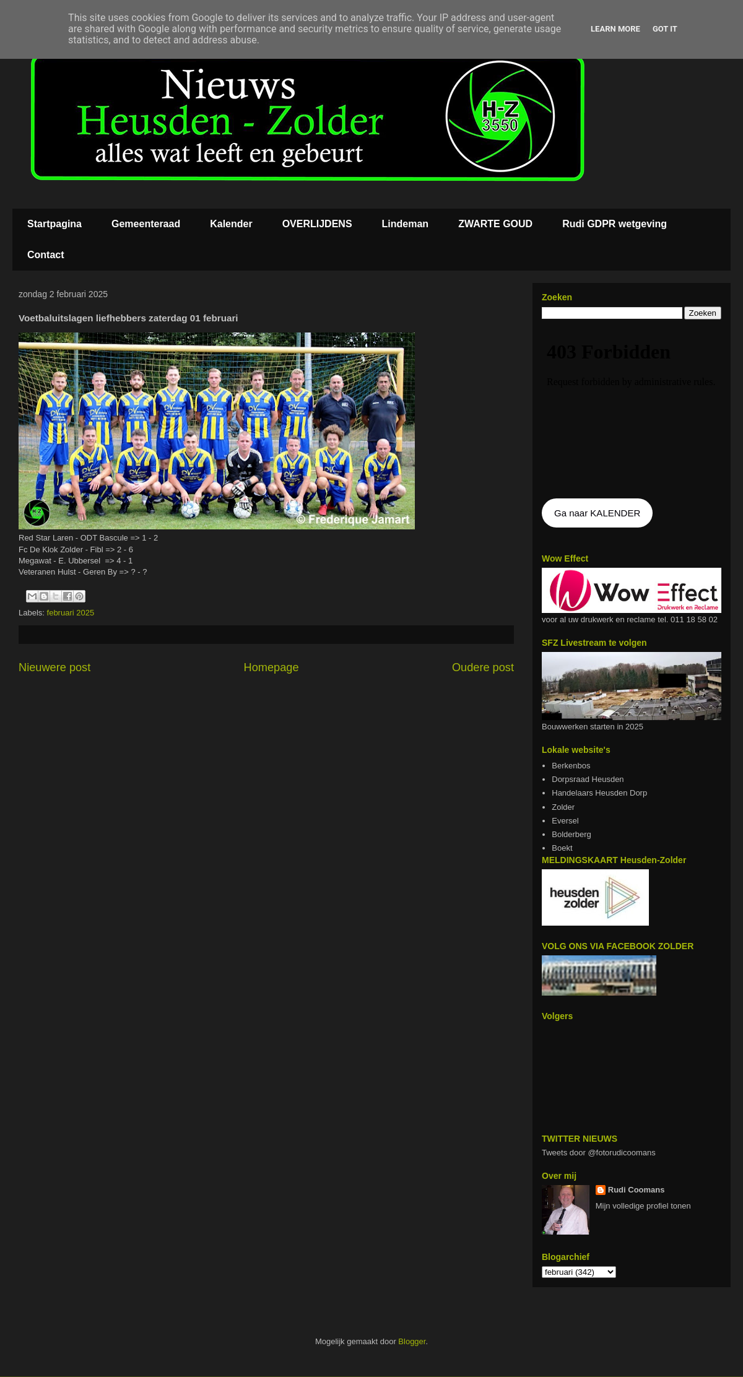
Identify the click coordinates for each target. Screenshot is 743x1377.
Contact (45, 255)
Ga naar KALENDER (597, 513)
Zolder (563, 807)
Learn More (615, 28)
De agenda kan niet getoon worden (631, 410)
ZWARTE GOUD (495, 224)
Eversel (565, 820)
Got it (665, 28)
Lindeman (405, 224)
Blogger (411, 1341)
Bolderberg (571, 834)
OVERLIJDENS (317, 224)
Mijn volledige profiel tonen (643, 1205)
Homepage (271, 667)
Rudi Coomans (636, 1189)
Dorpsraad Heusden (588, 779)
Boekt (562, 848)
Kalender (231, 224)
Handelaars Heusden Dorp (599, 792)
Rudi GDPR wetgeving (614, 224)
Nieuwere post (54, 667)
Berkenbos (571, 765)
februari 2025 (71, 612)
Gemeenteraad (145, 224)
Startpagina (54, 224)
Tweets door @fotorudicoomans (599, 1152)
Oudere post (483, 667)
